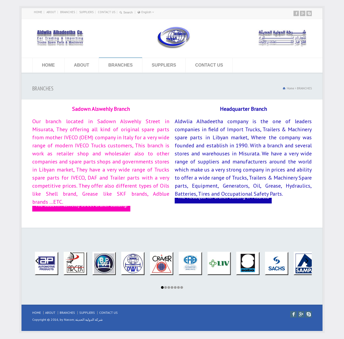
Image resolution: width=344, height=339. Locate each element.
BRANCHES (67, 12)
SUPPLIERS (86, 12)
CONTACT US (106, 12)
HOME (38, 12)
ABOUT (51, 12)
